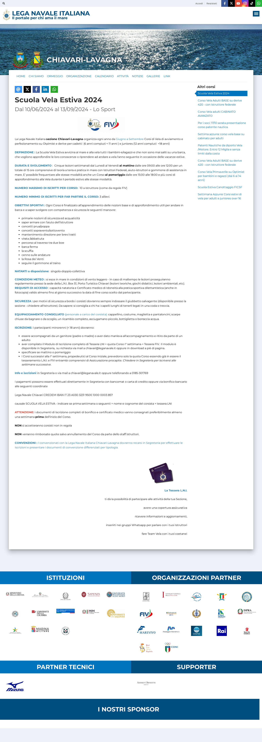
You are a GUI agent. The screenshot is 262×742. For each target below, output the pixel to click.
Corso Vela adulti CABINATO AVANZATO (217, 114)
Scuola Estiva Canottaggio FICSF (220, 188)
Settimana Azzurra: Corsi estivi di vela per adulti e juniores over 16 (220, 197)
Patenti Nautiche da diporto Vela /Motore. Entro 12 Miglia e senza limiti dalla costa (220, 150)
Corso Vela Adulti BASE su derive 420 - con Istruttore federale (220, 103)
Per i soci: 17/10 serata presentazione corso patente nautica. (222, 126)
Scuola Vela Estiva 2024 (213, 94)
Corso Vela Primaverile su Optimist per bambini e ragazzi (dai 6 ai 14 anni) (221, 177)
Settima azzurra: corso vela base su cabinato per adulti (221, 137)
